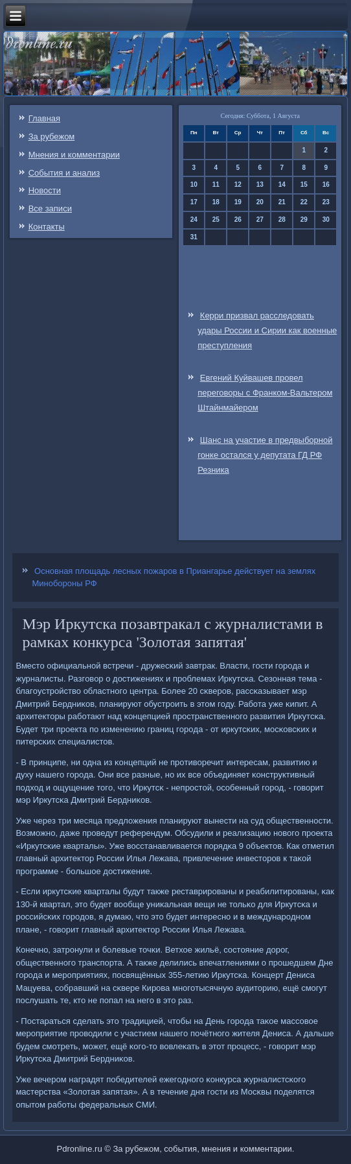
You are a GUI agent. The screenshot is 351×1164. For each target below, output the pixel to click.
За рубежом (51, 136)
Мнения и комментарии (74, 155)
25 (216, 219)
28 (282, 219)
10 (194, 184)
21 (282, 202)
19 (238, 202)
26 (238, 219)
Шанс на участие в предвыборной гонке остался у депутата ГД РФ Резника (265, 455)
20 (260, 202)
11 (216, 184)
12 (238, 184)
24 (194, 219)
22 (304, 202)
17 (194, 202)
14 (282, 184)
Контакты (46, 227)
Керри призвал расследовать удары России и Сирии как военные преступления (267, 330)
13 (260, 184)
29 (304, 219)
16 (326, 184)
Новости (44, 190)
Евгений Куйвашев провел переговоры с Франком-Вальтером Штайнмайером (265, 392)
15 (304, 184)
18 (216, 202)
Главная (44, 118)
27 (260, 219)
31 (194, 237)
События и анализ (64, 173)
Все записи (50, 208)
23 (326, 202)
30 (326, 219)
